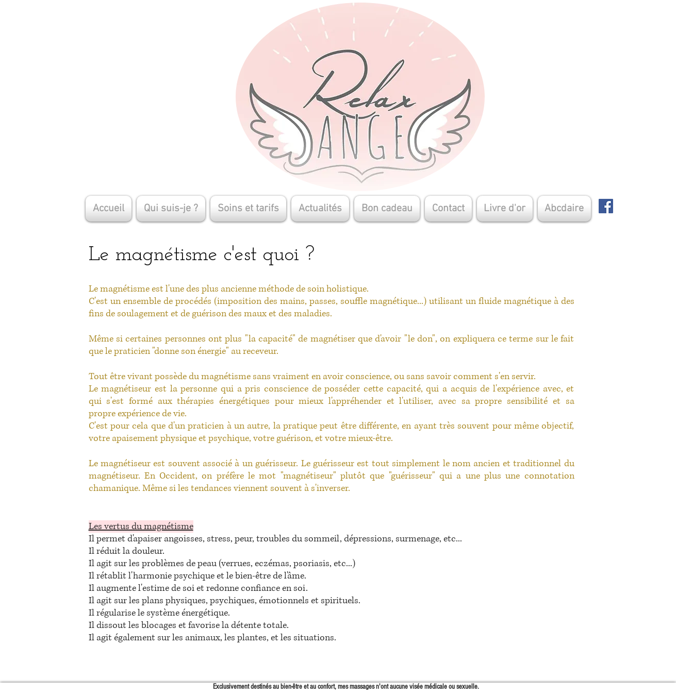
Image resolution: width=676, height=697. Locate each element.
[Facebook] (606, 206)
